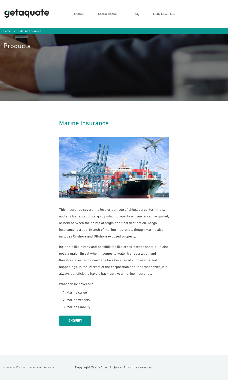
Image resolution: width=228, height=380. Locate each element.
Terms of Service (41, 367)
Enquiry (75, 320)
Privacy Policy (14, 367)
